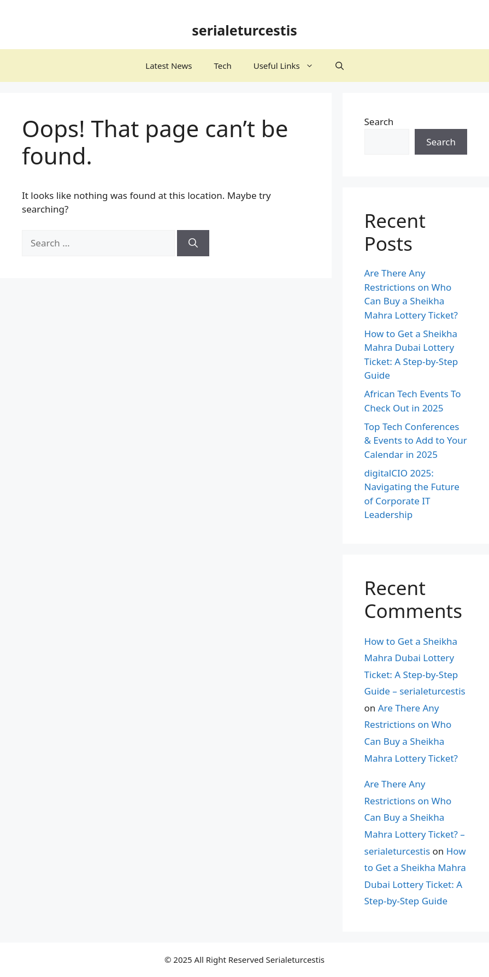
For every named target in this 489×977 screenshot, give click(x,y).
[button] (340, 65)
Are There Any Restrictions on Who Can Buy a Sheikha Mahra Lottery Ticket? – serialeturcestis (414, 817)
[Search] (193, 243)
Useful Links (289, 65)
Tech (222, 65)
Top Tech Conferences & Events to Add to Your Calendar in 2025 (415, 440)
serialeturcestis (244, 30)
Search (379, 121)
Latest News (168, 65)
